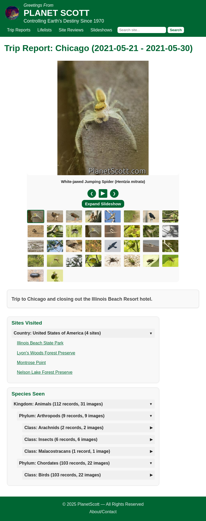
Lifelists (44, 30)
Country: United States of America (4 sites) (57, 333)
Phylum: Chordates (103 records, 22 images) (64, 463)
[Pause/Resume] (103, 193)
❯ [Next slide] (114, 193)
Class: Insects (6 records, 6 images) (60, 439)
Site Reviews (71, 30)
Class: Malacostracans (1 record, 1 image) (67, 451)
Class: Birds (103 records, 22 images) (62, 475)
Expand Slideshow (103, 204)
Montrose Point (31, 362)
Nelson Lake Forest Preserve (44, 372)
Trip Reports (18, 30)
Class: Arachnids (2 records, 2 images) (64, 427)
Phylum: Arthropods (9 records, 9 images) (62, 416)
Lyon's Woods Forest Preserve (46, 353)
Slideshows (101, 30)
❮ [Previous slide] (91, 193)
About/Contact (102, 511)
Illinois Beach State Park (40, 343)
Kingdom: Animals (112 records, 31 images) (58, 404)
